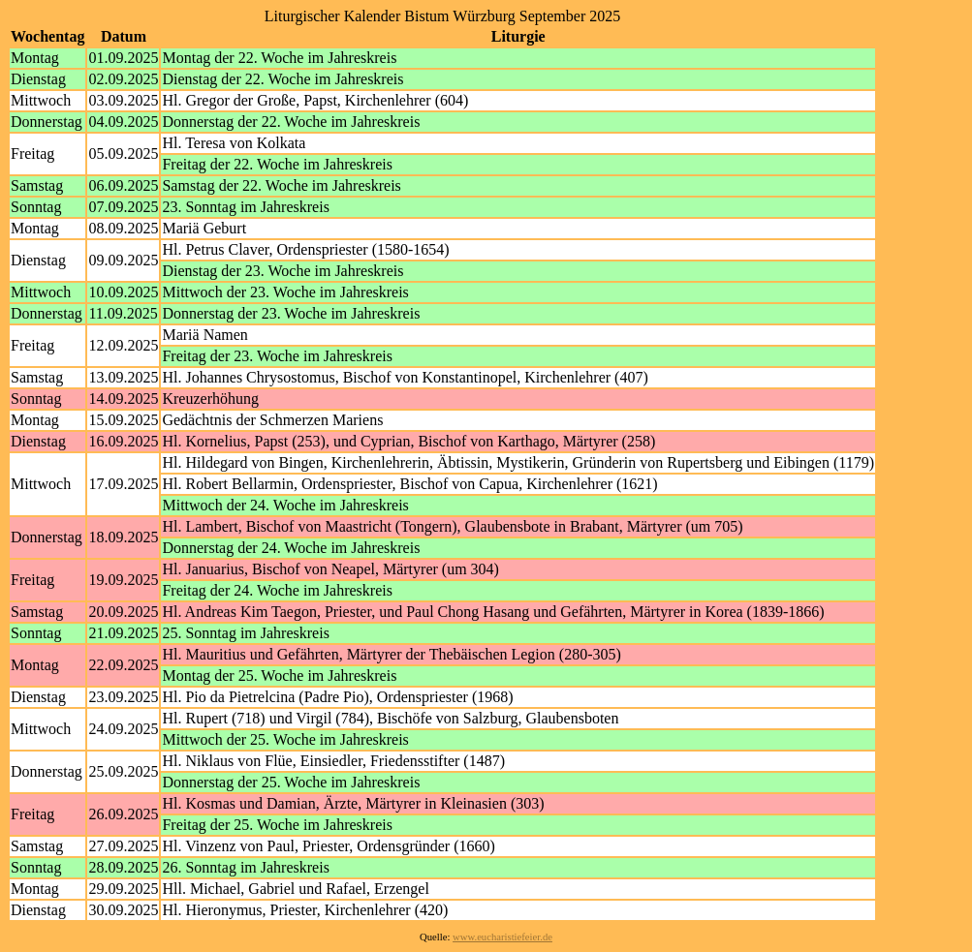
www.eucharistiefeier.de (502, 937)
